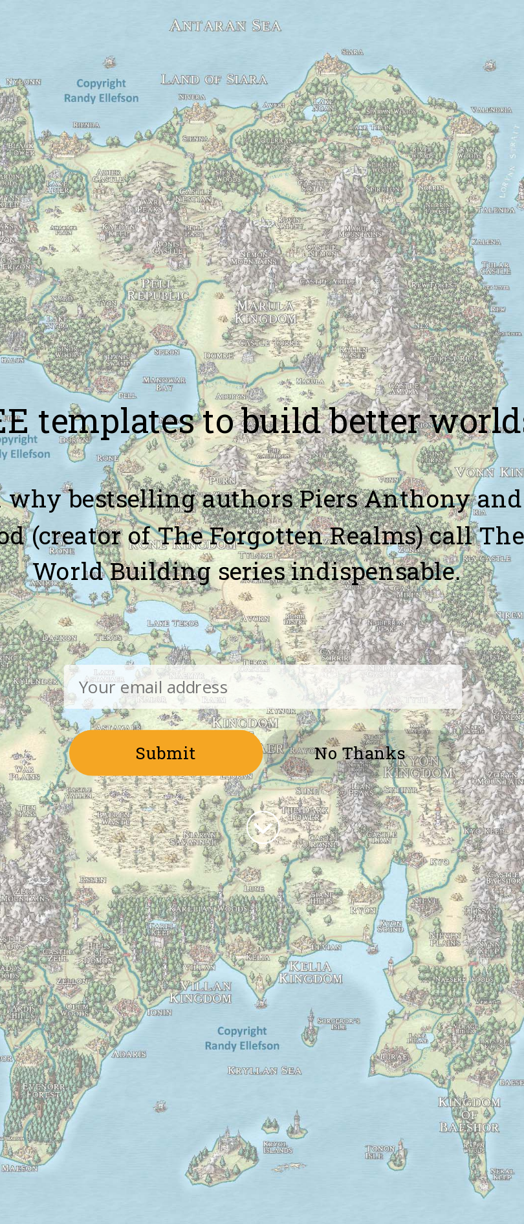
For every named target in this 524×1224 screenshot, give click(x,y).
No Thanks (360, 752)
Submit (166, 752)
